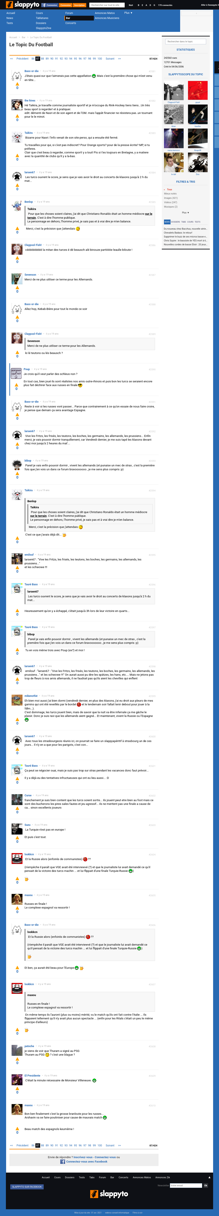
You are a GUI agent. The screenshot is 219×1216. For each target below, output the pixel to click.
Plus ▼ (186, 212)
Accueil (11, 13)
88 (42, 58)
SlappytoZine (43, 28)
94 (70, 58)
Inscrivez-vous (83, 1157)
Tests (10, 23)
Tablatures (42, 18)
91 (56, 58)
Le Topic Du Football (41, 37)
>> (119, 58)
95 (75, 58)
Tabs (183, 222)
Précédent (23, 58)
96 (80, 58)
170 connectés (165, 5)
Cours (39, 13)
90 (51, 58)
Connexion (52, 5)
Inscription (79, 5)
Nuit (131, 5)
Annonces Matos (105, 13)
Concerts (71, 23)
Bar (68, 18)
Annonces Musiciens (107, 18)
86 (32, 58)
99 (94, 58)
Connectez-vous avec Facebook (83, 1161)
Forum (69, 13)
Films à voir (137, 1213)
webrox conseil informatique (117, 1213)
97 (84, 58)
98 (89, 58)
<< (11, 58)
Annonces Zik (162, 1177)
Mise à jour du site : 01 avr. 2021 (88, 1213)
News (10, 18)
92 (61, 58)
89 (47, 58)
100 (100, 58)
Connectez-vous (105, 1157)
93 (66, 58)
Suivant (110, 58)
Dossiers (41, 23)
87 (37, 58)
